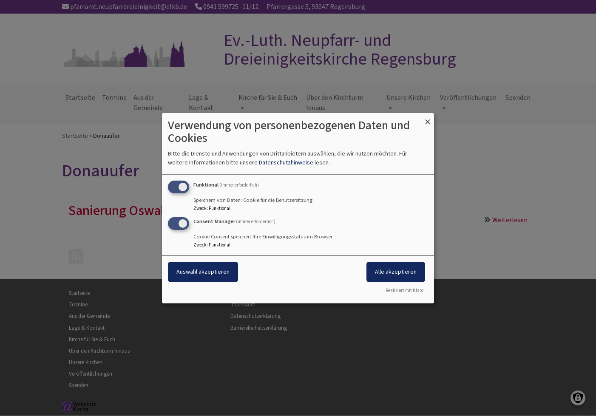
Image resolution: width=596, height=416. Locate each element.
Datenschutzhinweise (286, 162)
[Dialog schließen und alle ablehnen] (427, 118)
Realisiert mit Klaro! (405, 290)
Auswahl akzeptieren (203, 272)
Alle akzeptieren (396, 272)
